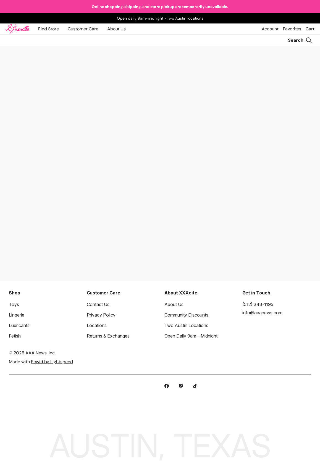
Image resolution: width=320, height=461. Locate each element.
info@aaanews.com (262, 312)
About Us (116, 29)
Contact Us (98, 304)
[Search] (300, 40)
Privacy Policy (101, 315)
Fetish (15, 336)
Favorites (292, 29)
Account (270, 29)
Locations (97, 325)
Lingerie (16, 315)
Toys (14, 304)
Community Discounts (186, 315)
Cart (310, 29)
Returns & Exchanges (108, 336)
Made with (41, 362)
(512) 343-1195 (257, 304)
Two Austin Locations (186, 325)
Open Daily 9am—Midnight (190, 336)
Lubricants (19, 325)
